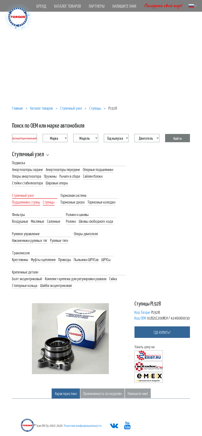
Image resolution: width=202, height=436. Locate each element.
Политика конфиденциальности (82, 425)
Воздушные (20, 220)
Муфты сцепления (43, 259)
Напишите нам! (124, 6)
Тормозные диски (72, 201)
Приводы (64, 259)
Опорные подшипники (98, 169)
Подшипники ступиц (26, 201)
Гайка (113, 278)
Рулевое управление (26, 233)
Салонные (53, 220)
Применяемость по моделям (102, 393)
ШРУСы (106, 259)
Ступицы (49, 201)
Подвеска (18, 162)
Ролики (71, 220)
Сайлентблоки (93, 175)
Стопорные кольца (24, 285)
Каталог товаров (67, 6)
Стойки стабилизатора (27, 182)
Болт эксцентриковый (27, 278)
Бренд (41, 6)
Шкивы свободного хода (96, 220)
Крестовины (20, 259)
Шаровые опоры (57, 182)
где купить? (162, 332)
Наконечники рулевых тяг (29, 240)
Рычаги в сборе (69, 175)
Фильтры (18, 214)
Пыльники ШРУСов (86, 259)
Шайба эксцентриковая (56, 285)
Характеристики (66, 393)
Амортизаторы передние (63, 169)
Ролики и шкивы (77, 214)
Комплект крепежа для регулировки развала (75, 278)
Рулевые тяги (59, 240)
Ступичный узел (28, 154)
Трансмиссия (21, 252)
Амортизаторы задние (27, 169)
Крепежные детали (25, 271)
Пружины (50, 175)
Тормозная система (73, 195)
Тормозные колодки (101, 201)
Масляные (37, 220)
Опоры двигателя (86, 233)
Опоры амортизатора (26, 175)
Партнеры (96, 6)
